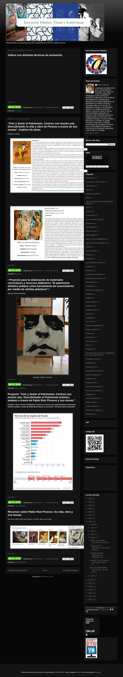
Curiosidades (91, 227)
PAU (87, 345)
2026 (90, 499)
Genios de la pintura (93, 290)
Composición (90, 215)
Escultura (89, 270)
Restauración (91, 367)
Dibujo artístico (91, 231)
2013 (90, 596)
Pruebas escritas (92, 359)
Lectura (88, 314)
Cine (87, 207)
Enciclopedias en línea (94, 262)
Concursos (90, 223)
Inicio (45, 570)
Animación (18, 111)
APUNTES (90, 186)
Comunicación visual (93, 219)
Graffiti (88, 298)
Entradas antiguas (70, 570)
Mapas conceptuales (93, 325)
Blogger (98, 672)
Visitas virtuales (91, 406)
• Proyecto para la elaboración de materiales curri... (97, 555)
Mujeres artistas (92, 329)
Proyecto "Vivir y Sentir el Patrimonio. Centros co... (99, 562)
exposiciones (90, 282)
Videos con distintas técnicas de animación (35, 55)
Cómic (88, 211)
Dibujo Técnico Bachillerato (96, 239)
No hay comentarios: (51, 107)
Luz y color (90, 321)
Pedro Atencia (103, 85)
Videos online (91, 402)
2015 (90, 590)
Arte (16, 388)
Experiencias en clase (94, 278)
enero (92, 576)
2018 (90, 580)
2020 (90, 518)
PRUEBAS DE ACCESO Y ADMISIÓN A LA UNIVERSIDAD (100, 354)
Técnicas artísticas (93, 386)
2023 (90, 508)
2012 (90, 599)
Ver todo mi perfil (92, 133)
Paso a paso (90, 341)
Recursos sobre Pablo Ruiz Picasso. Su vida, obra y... (99, 570)
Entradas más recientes (17, 570)
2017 (90, 583)
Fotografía (89, 286)
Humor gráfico (91, 302)
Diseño (88, 247)
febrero (93, 537)
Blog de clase (91, 608)
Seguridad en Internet (94, 371)
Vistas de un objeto (93, 410)
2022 (90, 512)
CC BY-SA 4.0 (104, 610)
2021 (90, 515)
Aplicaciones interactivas (95, 182)
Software (89, 379)
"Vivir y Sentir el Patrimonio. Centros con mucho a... (100, 548)
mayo (92, 528)
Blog (87, 198)
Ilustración (89, 306)
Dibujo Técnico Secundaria (96, 243)
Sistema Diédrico (92, 375)
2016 (90, 586)
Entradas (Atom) (48, 576)
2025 (90, 502)
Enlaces (89, 266)
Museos (89, 333)
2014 (90, 593)
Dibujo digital (90, 235)
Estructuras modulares (94, 274)
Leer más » (11, 102)
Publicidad (90, 363)
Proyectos (18, 274)
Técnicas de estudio (93, 390)
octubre (93, 524)
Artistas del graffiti (92, 194)
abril (92, 531)
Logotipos (89, 318)
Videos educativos (92, 398)
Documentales (91, 251)
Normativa (89, 337)
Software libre (91, 383)
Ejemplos (89, 259)
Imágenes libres (92, 310)
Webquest (89, 414)
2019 (90, 522)
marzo (92, 534)
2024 (90, 505)
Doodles (89, 255)
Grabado (89, 294)
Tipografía (89, 394)
